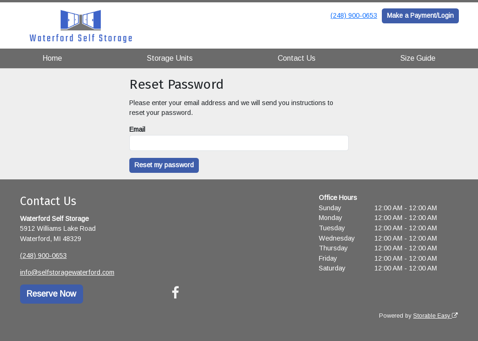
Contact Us (297, 58)
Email (137, 129)
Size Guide (418, 58)
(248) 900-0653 (353, 15)
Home (52, 58)
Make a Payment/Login (420, 15)
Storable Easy (435, 316)
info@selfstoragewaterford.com (67, 272)
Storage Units (170, 58)
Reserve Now (51, 293)
